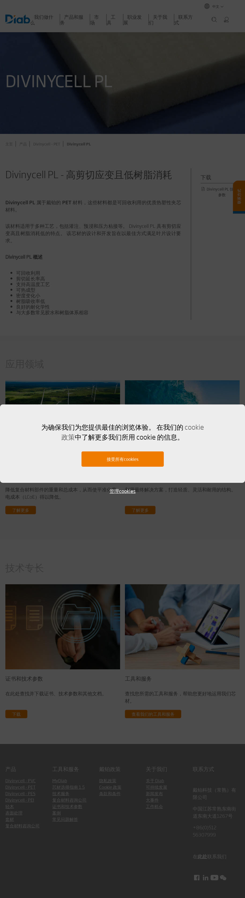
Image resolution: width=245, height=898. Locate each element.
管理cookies (122, 491)
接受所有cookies (123, 459)
